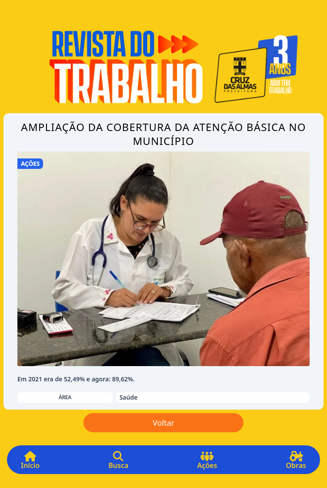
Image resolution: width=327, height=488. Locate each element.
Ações (207, 463)
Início (30, 463)
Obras (296, 463)
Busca (118, 463)
